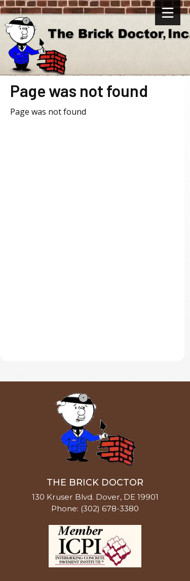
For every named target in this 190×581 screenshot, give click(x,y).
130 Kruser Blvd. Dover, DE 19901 (95, 497)
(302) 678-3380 (110, 508)
